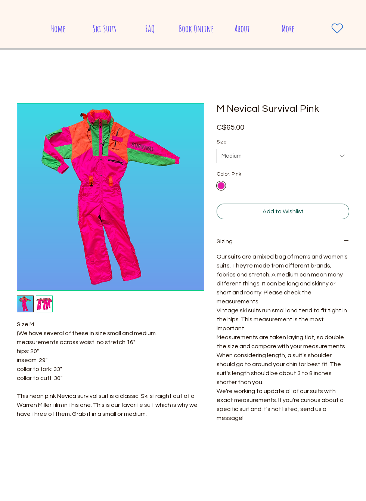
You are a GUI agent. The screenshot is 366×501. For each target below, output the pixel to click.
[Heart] (337, 28)
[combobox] (283, 156)
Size (222, 142)
